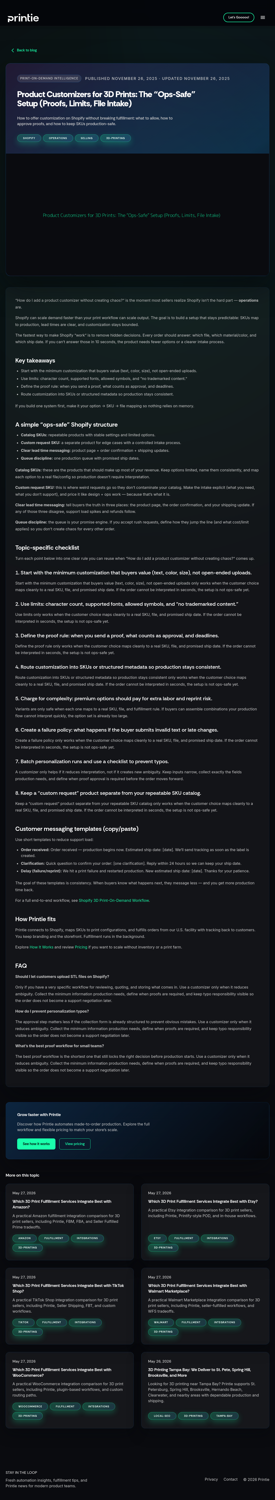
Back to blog (23, 50)
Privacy (211, 1479)
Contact (230, 1479)
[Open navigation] (262, 17)
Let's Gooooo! (238, 17)
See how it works (36, 1143)
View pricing (75, 1143)
